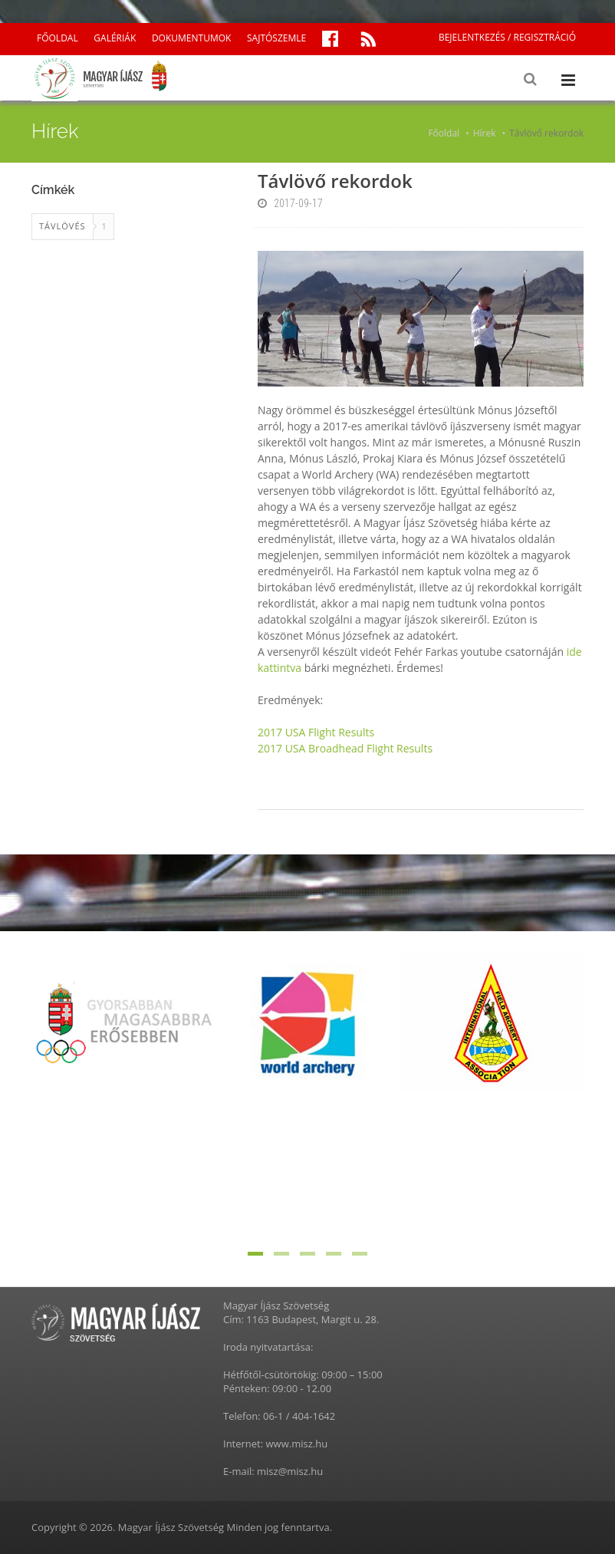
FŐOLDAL (57, 37)
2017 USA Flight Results (316, 732)
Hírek (484, 133)
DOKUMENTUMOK (191, 37)
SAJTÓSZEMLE (276, 37)
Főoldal (443, 133)
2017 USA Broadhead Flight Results (345, 748)
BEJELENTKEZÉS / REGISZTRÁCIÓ (507, 37)
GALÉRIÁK (115, 37)
